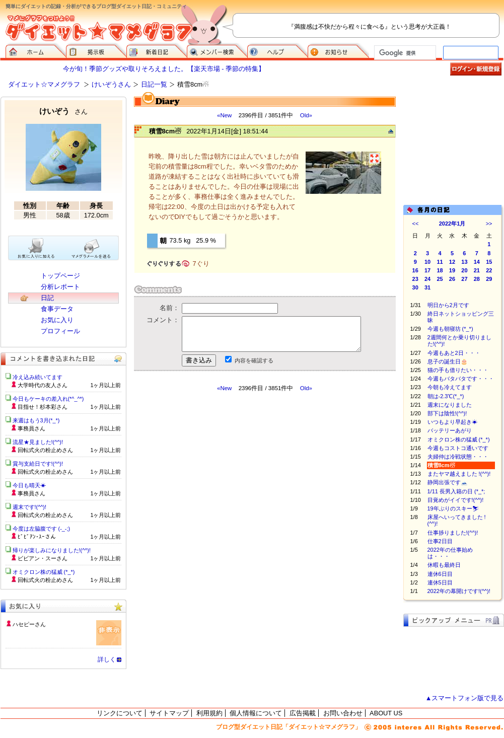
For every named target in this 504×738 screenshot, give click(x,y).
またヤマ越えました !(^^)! (459, 474)
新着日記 (156, 50)
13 (464, 262)
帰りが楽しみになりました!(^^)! (52, 550)
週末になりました (449, 405)
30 (415, 287)
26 (452, 279)
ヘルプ (277, 50)
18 (440, 270)
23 (415, 279)
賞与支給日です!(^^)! (41, 464)
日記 (47, 298)
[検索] (404, 52)
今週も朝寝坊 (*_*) (450, 329)
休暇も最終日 (449, 565)
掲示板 (96, 50)
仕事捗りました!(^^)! (452, 533)
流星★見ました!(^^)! (38, 442)
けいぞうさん (111, 84)
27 (464, 279)
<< (415, 223)
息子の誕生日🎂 (447, 361)
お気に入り (57, 320)
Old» (306, 115)
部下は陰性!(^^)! (447, 413)
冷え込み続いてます (37, 377)
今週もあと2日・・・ (453, 353)
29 (489, 279)
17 (427, 270)
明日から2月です (448, 305)
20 (464, 270)
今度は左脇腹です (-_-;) (41, 529)
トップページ (60, 275)
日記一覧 (154, 84)
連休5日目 (440, 582)
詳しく (107, 659)
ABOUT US (386, 713)
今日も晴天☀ (29, 485)
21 (477, 270)
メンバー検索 (217, 50)
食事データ (57, 309)
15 (489, 262)
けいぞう (63, 111)
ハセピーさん (29, 624)
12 (452, 262)
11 (440, 262)
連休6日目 (440, 574)
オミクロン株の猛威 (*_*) (458, 439)
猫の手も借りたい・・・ (457, 370)
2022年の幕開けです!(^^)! (458, 591)
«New (224, 115)
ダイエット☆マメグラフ (44, 84)
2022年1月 (452, 223)
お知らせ (338, 50)
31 (427, 287)
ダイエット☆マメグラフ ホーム (36, 50)
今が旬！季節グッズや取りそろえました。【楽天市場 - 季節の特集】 (164, 68)
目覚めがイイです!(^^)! (455, 500)
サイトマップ (169, 713)
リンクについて (119, 713)
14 (477, 262)
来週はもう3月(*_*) (36, 420)
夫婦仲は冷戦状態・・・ (457, 457)
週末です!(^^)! (30, 507)
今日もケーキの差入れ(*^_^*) (48, 399)
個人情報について (256, 713)
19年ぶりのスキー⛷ (453, 508)
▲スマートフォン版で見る (464, 698)
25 (440, 279)
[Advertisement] (453, 147)
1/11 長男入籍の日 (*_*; (456, 491)
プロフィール (60, 331)
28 (477, 279)
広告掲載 (303, 713)
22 (489, 270)
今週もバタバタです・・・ (460, 379)
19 (452, 270)
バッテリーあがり (449, 430)
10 (427, 262)
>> (489, 223)
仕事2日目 (440, 541)
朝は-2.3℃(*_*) (445, 396)
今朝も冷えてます (449, 387)
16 (415, 270)
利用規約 (209, 713)
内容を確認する (254, 360)
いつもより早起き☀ (452, 422)
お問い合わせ (343, 713)
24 (427, 279)
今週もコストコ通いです (457, 448)
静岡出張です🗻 (447, 482)
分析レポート (60, 286)
